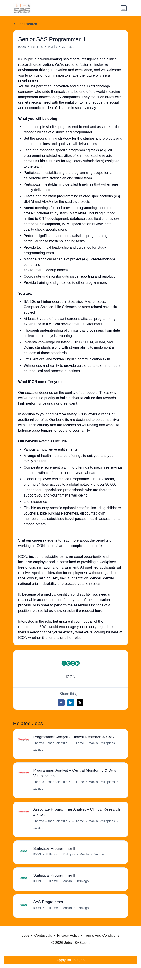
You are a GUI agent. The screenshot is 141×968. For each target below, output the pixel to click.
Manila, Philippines (102, 743)
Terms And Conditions (101, 935)
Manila (67, 881)
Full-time (37, 46)
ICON (22, 46)
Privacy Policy (68, 935)
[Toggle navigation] (123, 8)
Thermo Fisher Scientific (50, 743)
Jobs (25, 935)
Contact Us (43, 935)
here (98, 611)
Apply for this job (70, 960)
